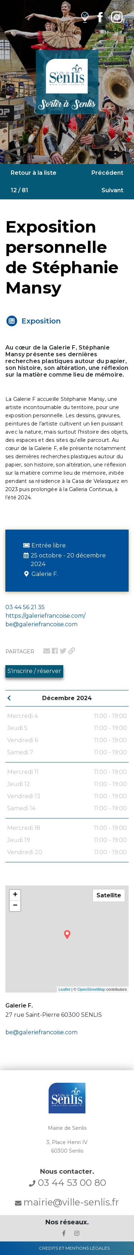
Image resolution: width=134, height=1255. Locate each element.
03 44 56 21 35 (25, 607)
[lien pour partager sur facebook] (55, 651)
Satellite (108, 895)
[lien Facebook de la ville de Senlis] (100, 17)
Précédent (107, 172)
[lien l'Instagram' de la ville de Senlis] (76, 1233)
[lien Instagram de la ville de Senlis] (117, 17)
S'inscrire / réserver (34, 671)
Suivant (112, 190)
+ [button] (15, 895)
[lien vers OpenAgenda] (85, 17)
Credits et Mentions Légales (74, 1248)
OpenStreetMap (91, 989)
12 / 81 (19, 190)
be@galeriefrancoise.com (41, 1032)
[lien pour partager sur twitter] (63, 651)
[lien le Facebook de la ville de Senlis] (64, 1233)
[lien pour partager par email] (46, 651)
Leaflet (64, 989)
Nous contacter (67, 1171)
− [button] (15, 906)
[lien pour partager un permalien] (71, 651)
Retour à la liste (33, 172)
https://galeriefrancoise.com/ (45, 615)
